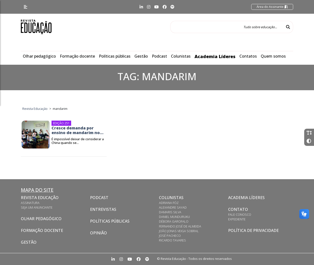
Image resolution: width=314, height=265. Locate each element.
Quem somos (273, 56)
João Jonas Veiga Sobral (179, 231)
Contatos (248, 56)
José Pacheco (170, 235)
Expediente (237, 219)
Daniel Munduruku (174, 217)
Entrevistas (103, 209)
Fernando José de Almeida (180, 226)
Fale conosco (239, 214)
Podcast (159, 56)
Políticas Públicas (110, 221)
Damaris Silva (170, 212)
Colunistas (181, 56)
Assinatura (30, 203)
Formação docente (77, 56)
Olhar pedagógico (39, 56)
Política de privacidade (253, 230)
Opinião (98, 233)
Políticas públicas (115, 56)
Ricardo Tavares (172, 240)
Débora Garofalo (173, 221)
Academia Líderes (215, 56)
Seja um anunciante (36, 207)
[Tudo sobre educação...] (226, 27)
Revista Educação (40, 197)
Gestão (141, 56)
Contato (238, 209)
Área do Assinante (272, 6)
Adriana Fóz (169, 203)
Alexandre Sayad (173, 207)
